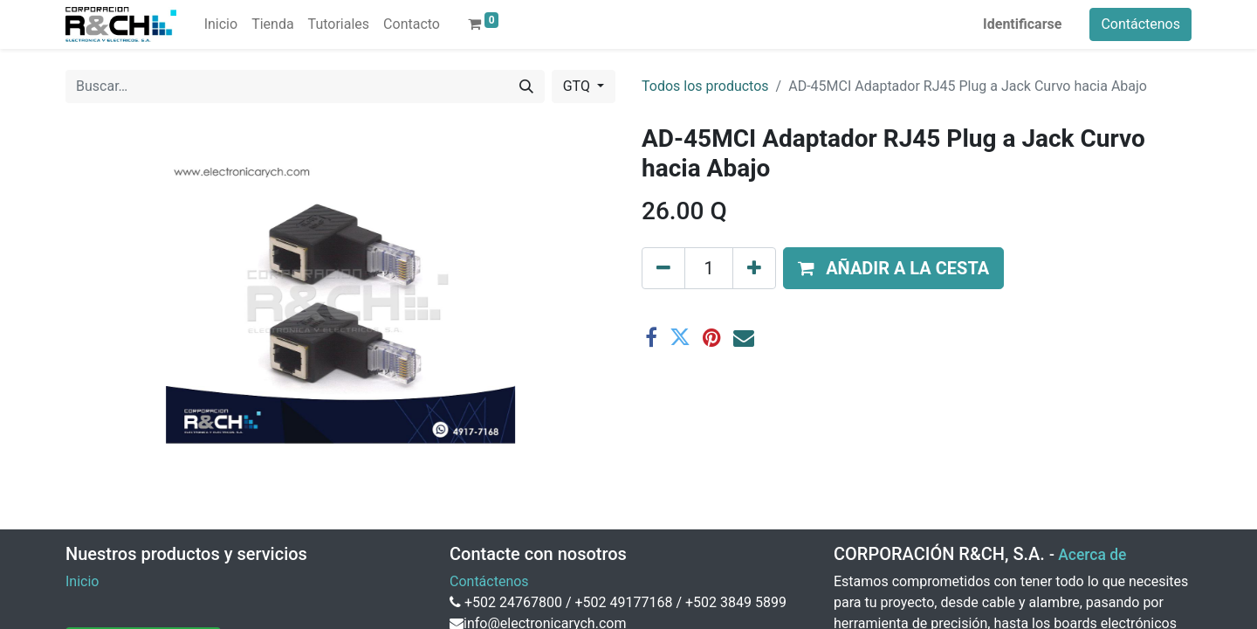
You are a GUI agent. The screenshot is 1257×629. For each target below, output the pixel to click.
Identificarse (1022, 24)
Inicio (82, 581)
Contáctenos (1140, 24)
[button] (893, 268)
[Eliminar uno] (663, 268)
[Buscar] (526, 86)
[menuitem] (220, 24)
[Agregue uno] (754, 268)
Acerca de (1092, 554)
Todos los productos (705, 86)
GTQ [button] (578, 86)
